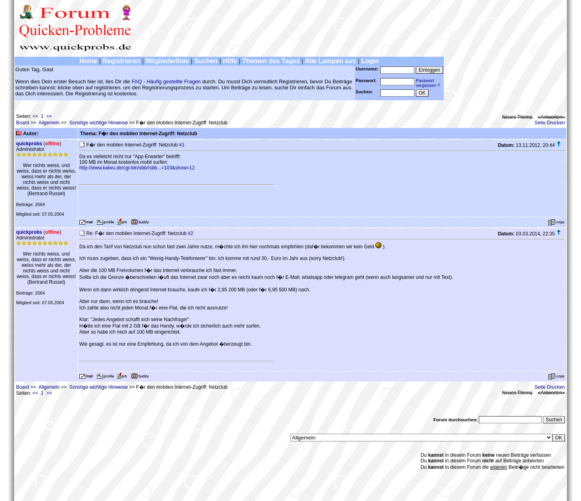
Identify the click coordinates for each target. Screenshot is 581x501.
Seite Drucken (550, 123)
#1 (181, 145)
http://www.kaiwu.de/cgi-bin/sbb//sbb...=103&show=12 (137, 168)
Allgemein (49, 123)
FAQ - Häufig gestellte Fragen (166, 81)
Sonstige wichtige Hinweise (98, 123)
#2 (190, 233)
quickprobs (29, 143)
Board (22, 123)
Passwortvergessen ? (428, 83)
